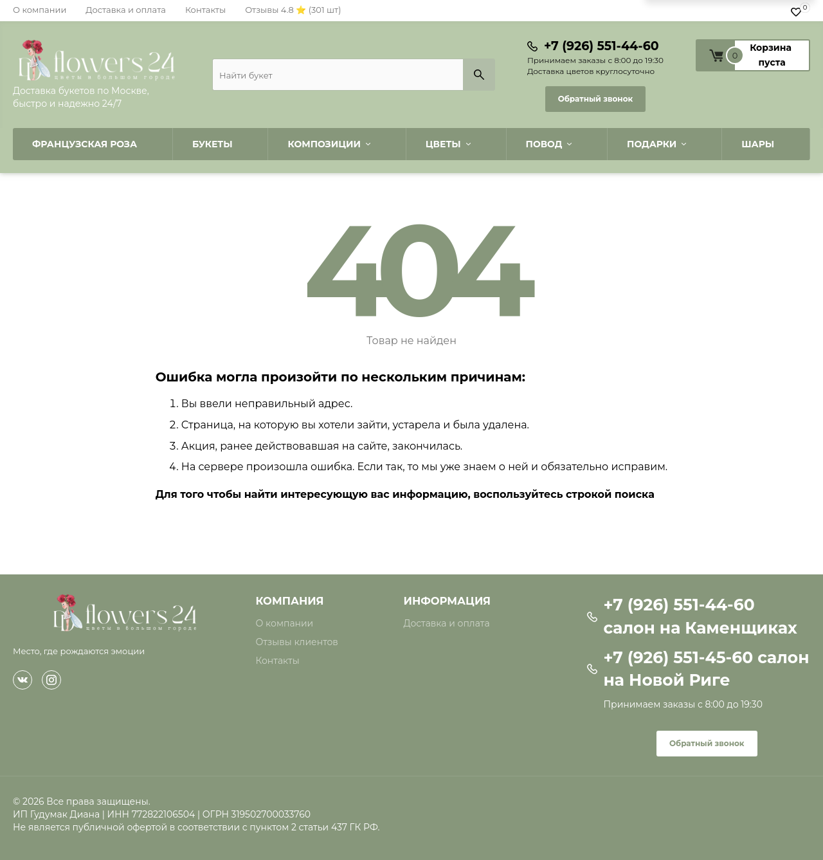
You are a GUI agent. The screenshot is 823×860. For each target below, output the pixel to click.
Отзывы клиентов (297, 641)
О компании (39, 10)
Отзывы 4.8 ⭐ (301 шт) (293, 10)
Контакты (205, 10)
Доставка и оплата (126, 10)
